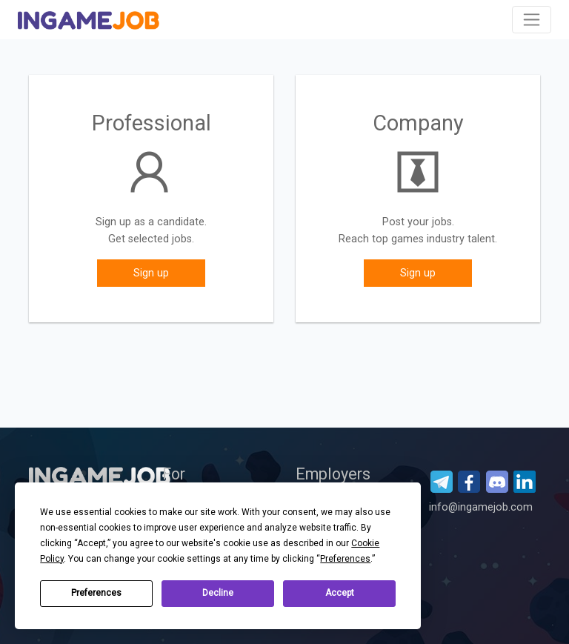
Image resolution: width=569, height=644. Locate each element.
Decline (217, 593)
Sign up (151, 273)
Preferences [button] (345, 559)
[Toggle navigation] (531, 19)
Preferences (96, 593)
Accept (339, 593)
